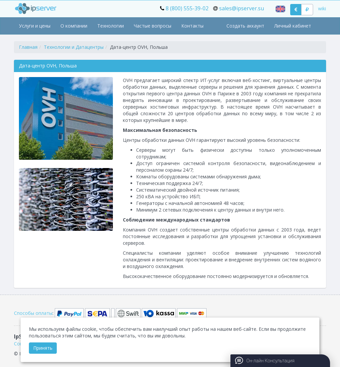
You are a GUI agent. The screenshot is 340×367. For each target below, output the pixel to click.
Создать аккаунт (245, 26)
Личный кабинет (292, 26)
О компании (73, 26)
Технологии (110, 26)
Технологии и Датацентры (74, 47)
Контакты (192, 26)
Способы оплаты (33, 313)
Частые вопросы (152, 26)
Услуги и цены (34, 26)
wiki (322, 8)
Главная (28, 47)
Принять (42, 348)
